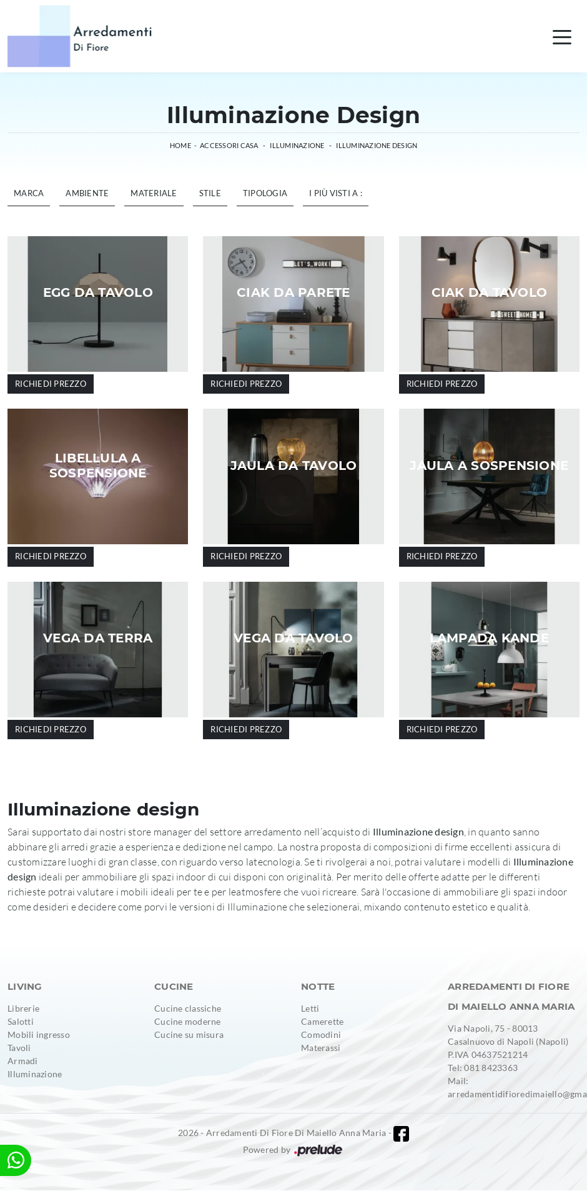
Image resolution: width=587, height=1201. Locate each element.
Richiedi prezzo (50, 384)
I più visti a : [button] (335, 193)
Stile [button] (210, 193)
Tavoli (19, 1047)
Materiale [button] (154, 193)
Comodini (321, 1034)
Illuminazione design (376, 145)
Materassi (320, 1047)
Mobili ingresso (38, 1034)
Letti (310, 1008)
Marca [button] (29, 193)
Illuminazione (297, 145)
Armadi (22, 1060)
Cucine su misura (189, 1034)
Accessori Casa (229, 145)
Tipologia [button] (265, 193)
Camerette (322, 1021)
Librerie (23, 1008)
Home (180, 145)
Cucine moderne (187, 1021)
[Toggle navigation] (562, 36)
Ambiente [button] (87, 193)
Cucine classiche (187, 1008)
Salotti (20, 1021)
